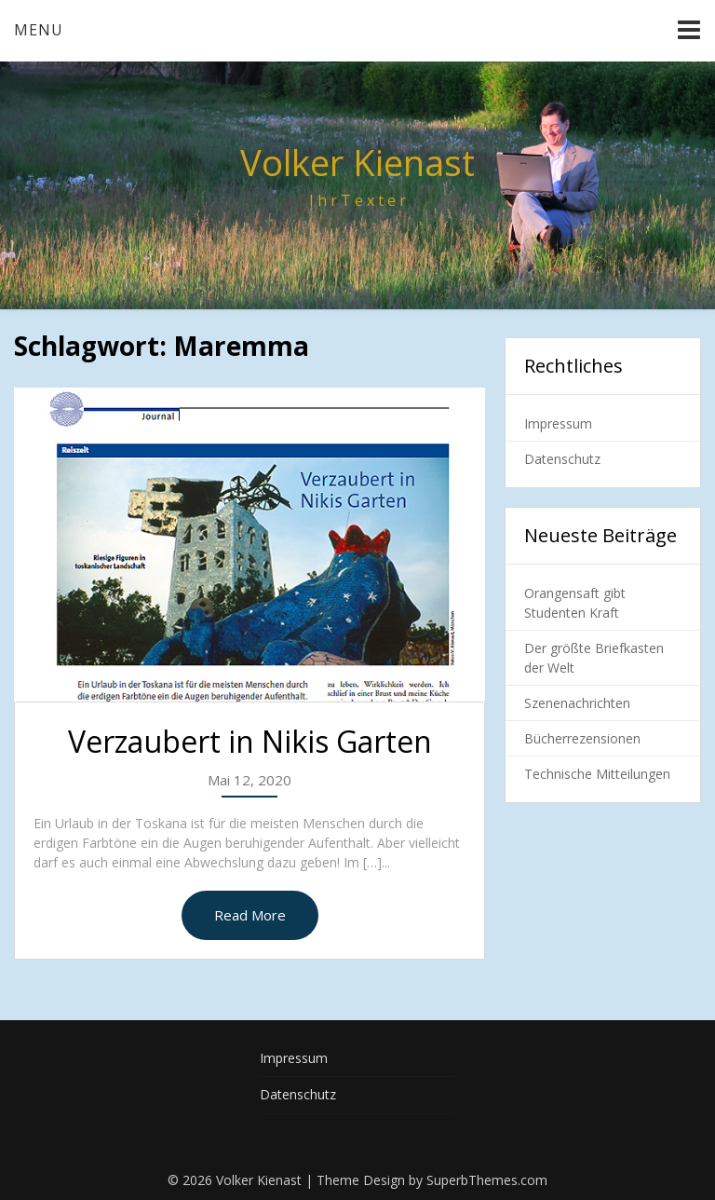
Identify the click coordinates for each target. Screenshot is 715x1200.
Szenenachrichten (577, 703)
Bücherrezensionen (582, 738)
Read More (250, 915)
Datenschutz (562, 459)
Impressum (558, 423)
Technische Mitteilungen (597, 774)
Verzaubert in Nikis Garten (250, 741)
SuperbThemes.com (486, 1180)
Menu (38, 30)
